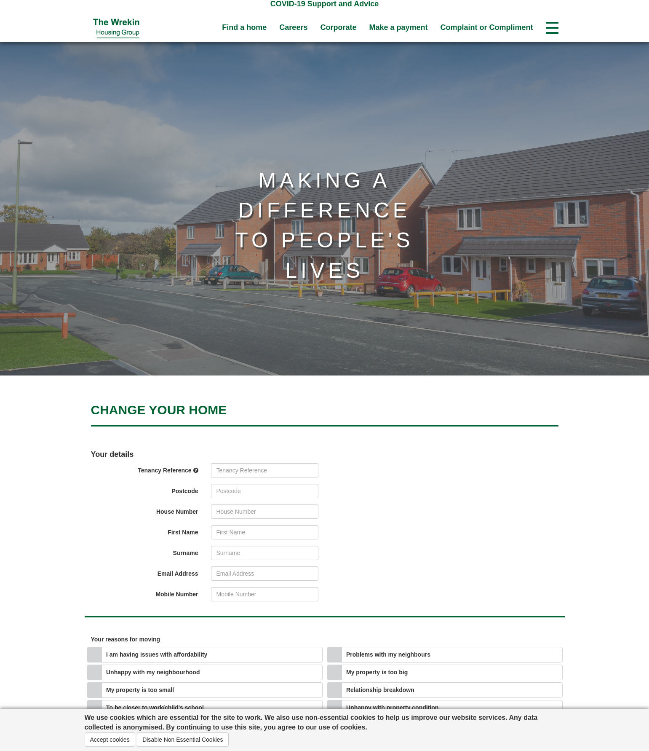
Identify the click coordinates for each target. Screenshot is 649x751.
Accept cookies (110, 739)
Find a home (244, 27)
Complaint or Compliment (487, 27)
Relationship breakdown (380, 690)
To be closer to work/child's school (155, 707)
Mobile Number (176, 594)
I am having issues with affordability (156, 654)
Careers (293, 27)
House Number (177, 511)
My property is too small (140, 690)
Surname (185, 553)
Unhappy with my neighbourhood (153, 672)
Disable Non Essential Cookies (182, 739)
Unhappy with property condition (392, 707)
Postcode (184, 491)
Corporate (338, 27)
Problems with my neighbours (388, 654)
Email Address (178, 573)
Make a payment (398, 27)
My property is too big (377, 672)
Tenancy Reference (168, 470)
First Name (183, 532)
